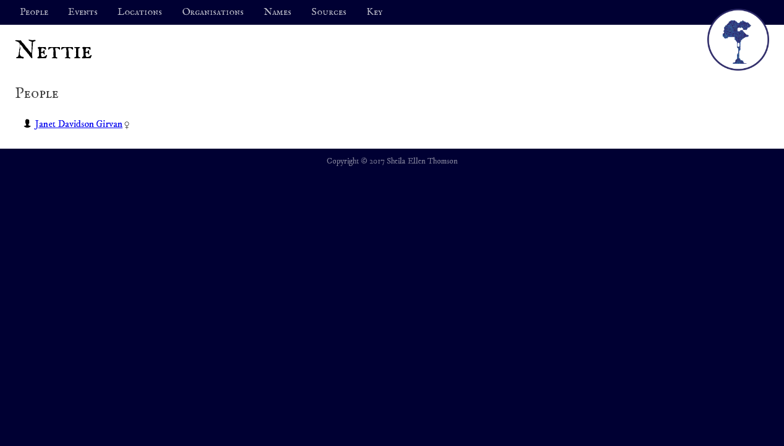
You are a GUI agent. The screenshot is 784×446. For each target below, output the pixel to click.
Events (83, 12)
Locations (140, 12)
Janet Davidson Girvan (79, 124)
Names (277, 12)
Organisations (213, 12)
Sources (329, 12)
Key (374, 12)
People (34, 12)
